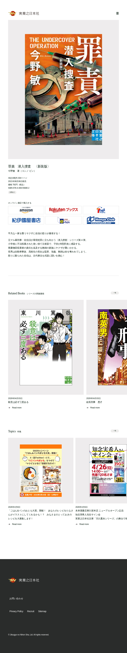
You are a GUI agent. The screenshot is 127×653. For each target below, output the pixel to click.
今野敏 (11, 171)
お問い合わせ (16, 598)
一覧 (114, 293)
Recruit (30, 611)
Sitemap (42, 611)
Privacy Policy (16, 611)
